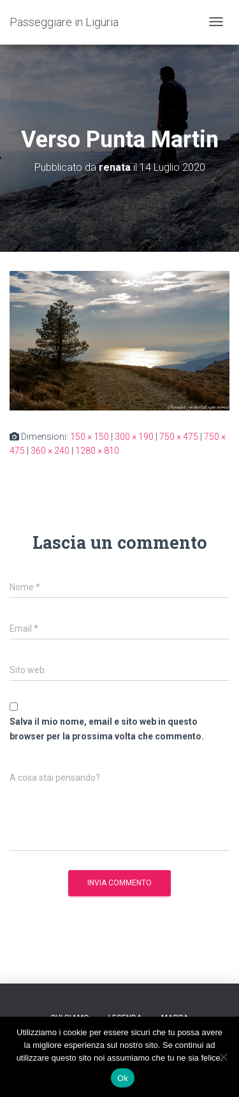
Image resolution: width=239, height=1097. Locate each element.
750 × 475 (178, 437)
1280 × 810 (97, 451)
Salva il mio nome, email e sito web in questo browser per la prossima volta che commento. (107, 728)
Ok (122, 1078)
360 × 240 (50, 451)
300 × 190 (134, 437)
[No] (223, 1056)
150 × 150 (89, 437)
